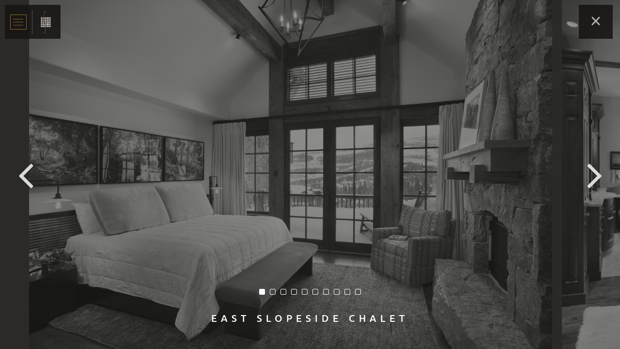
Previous (25, 174)
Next (594, 174)
